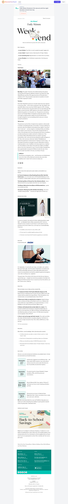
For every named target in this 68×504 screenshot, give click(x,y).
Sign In (63, 1)
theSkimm (22, 6)
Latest (19, 1)
